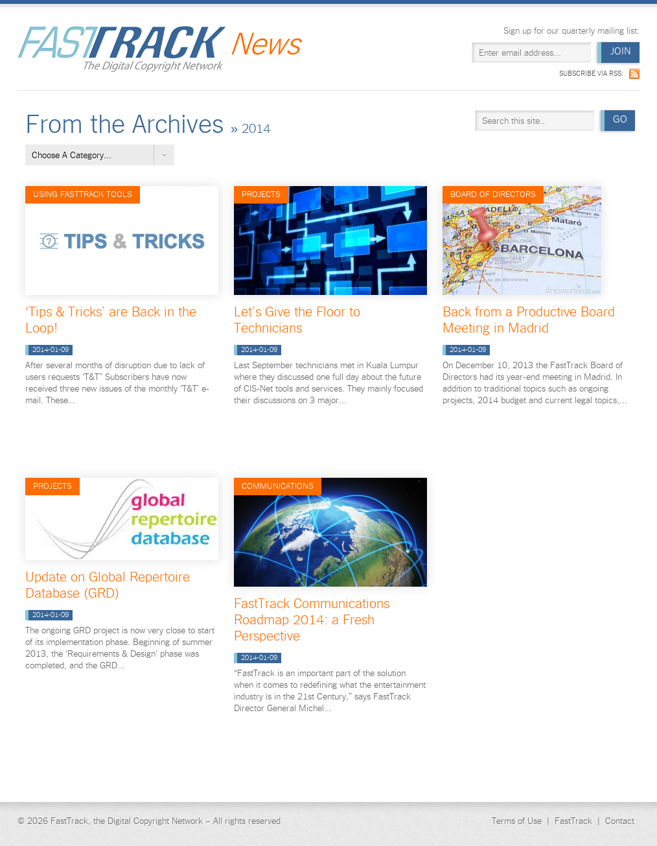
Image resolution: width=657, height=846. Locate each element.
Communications (278, 486)
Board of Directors (493, 194)
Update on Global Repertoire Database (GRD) (107, 584)
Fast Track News (159, 49)
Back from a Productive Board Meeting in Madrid (529, 319)
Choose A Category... (71, 155)
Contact (619, 821)
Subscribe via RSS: (591, 73)
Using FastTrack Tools (82, 194)
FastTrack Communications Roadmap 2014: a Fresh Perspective (311, 619)
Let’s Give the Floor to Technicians (297, 319)
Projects (261, 194)
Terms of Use (517, 821)
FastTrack (573, 821)
